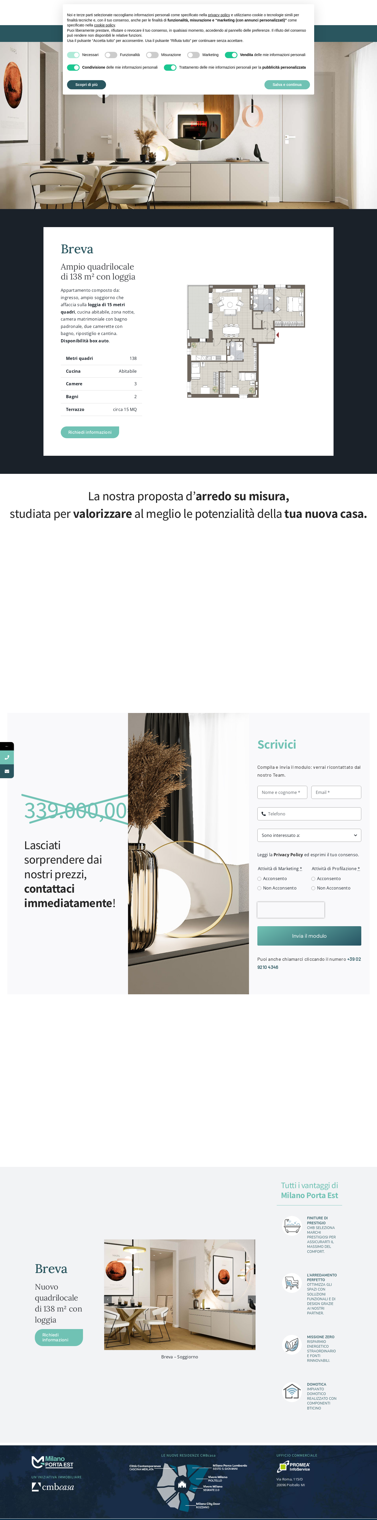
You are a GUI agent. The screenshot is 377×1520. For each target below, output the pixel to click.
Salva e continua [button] (287, 85)
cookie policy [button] (104, 25)
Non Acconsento (280, 888)
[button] (108, 1299)
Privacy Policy (288, 855)
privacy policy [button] (219, 15)
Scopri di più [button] (86, 85)
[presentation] (290, 910)
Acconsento (275, 878)
